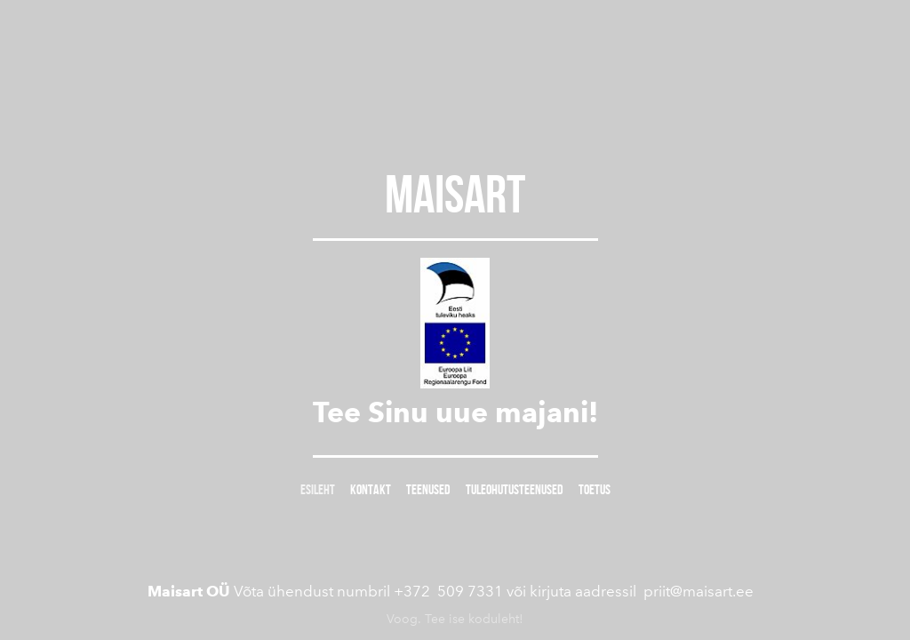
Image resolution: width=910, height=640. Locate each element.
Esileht (317, 489)
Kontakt (370, 489)
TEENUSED (428, 489)
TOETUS (595, 489)
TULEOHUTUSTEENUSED (514, 489)
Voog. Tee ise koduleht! (455, 615)
